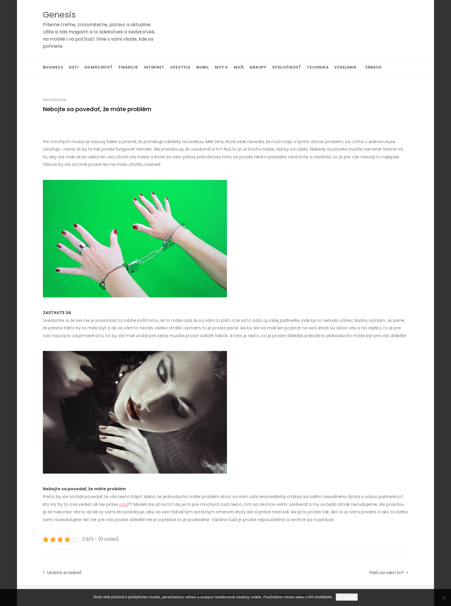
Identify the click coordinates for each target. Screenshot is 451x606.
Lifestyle (180, 67)
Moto (221, 67)
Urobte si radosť (64, 572)
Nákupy (258, 67)
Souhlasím (347, 597)
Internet (154, 67)
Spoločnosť (286, 67)
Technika (317, 67)
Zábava (373, 67)
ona (123, 504)
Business (53, 67)
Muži (239, 67)
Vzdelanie (345, 67)
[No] (444, 598)
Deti (74, 67)
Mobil (202, 67)
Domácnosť (99, 67)
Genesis (59, 14)
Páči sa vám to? (387, 572)
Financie (128, 67)
